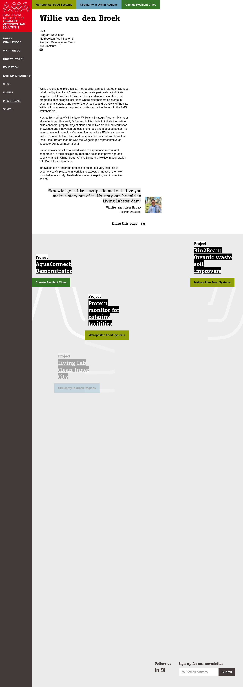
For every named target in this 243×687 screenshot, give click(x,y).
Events (8, 92)
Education (11, 67)
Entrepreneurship (17, 75)
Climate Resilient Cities (140, 4)
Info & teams (12, 101)
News (7, 84)
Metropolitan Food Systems (54, 4)
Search (8, 109)
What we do (11, 50)
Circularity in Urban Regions (99, 4)
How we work (13, 59)
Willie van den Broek (123, 207)
